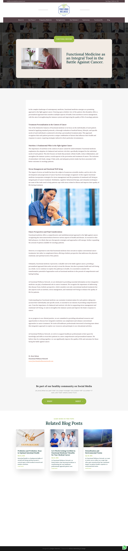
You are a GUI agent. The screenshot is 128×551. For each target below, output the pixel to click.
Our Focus (31, 20)
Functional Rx (98, 20)
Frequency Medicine (45, 20)
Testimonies (86, 20)
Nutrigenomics (60, 20)
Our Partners (74, 20)
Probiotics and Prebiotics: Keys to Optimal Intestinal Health (30, 452)
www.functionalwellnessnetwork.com (41, 361)
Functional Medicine (64, 39)
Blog (108, 20)
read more (21, 466)
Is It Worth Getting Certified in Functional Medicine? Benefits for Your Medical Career (63, 453)
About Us (21, 20)
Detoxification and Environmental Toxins (93, 452)
